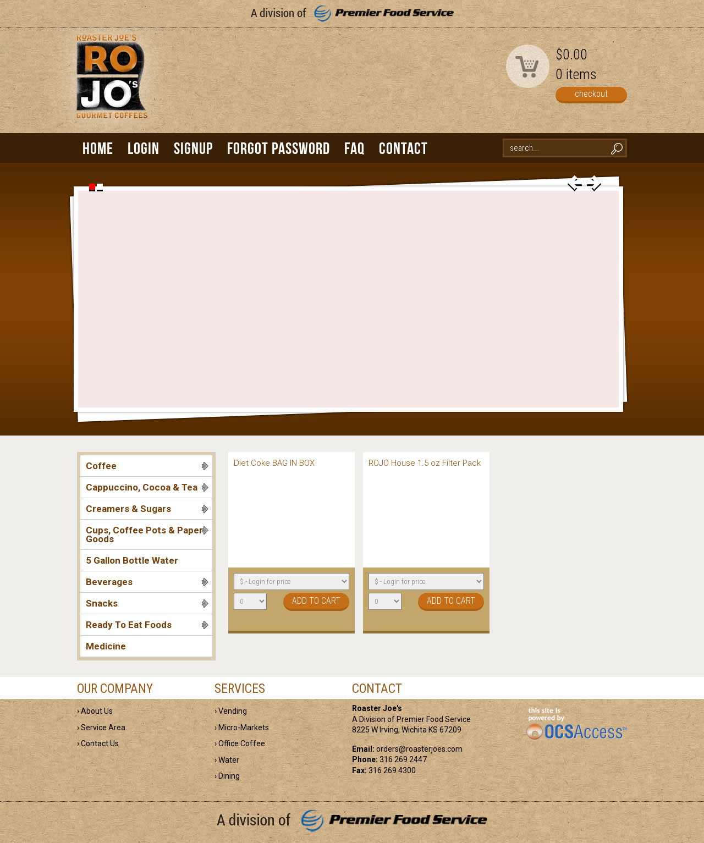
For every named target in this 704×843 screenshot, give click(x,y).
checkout (591, 94)
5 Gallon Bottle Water (132, 560)
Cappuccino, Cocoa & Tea (147, 487)
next (594, 183)
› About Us (95, 711)
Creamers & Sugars (147, 508)
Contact (403, 148)
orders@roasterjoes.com (419, 749)
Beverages (147, 581)
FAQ (354, 148)
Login (144, 148)
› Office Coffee (240, 743)
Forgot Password (278, 148)
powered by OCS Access (576, 724)
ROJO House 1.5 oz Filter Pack (425, 463)
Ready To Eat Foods (147, 624)
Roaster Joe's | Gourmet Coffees (110, 86)
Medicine (106, 646)
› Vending (231, 711)
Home (97, 148)
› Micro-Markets (242, 727)
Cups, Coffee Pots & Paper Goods (147, 534)
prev (575, 183)
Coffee (147, 465)
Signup (193, 148)
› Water (227, 760)
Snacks (147, 603)
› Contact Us (98, 743)
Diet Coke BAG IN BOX (274, 463)
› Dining (227, 776)
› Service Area (101, 727)
